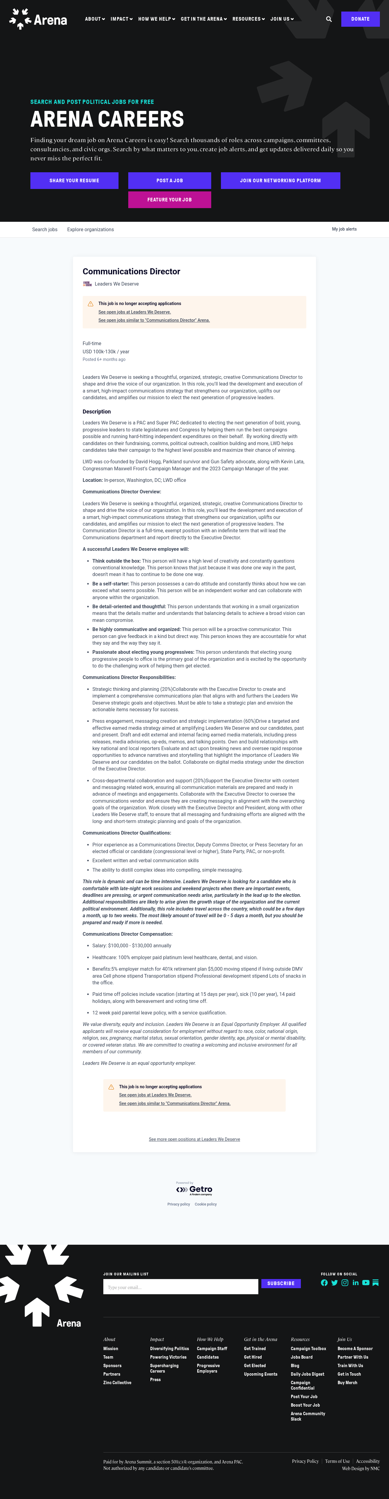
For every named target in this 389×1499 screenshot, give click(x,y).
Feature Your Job (169, 200)
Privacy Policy (305, 1461)
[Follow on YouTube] (366, 1282)
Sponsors (112, 1365)
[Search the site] (329, 19)
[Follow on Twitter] (335, 1282)
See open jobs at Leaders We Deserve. (134, 312)
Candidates (208, 1357)
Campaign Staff (212, 1348)
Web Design (353, 1468)
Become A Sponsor (355, 1348)
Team (108, 1357)
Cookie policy (206, 1204)
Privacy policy (178, 1204)
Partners (111, 1374)
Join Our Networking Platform (280, 181)
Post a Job (170, 181)
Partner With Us (353, 1357)
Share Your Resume (74, 181)
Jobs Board (302, 1357)
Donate (360, 19)
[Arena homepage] (38, 19)
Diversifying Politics (169, 1348)
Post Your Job (304, 1396)
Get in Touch (349, 1374)
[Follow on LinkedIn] (355, 1282)
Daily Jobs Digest (307, 1374)
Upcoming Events (260, 1374)
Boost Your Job (305, 1405)
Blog (295, 1365)
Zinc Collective (117, 1382)
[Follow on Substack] (376, 1282)
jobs (44, 229)
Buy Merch (347, 1382)
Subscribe (281, 1283)
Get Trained (255, 1348)
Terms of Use (337, 1461)
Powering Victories (168, 1357)
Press (155, 1379)
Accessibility (368, 1461)
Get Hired (253, 1357)
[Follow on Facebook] (324, 1282)
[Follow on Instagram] (345, 1282)
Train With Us (350, 1365)
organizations (90, 229)
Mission (110, 1348)
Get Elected (255, 1365)
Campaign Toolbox (308, 1348)
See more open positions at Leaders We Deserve (194, 1139)
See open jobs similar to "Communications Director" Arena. (154, 320)
